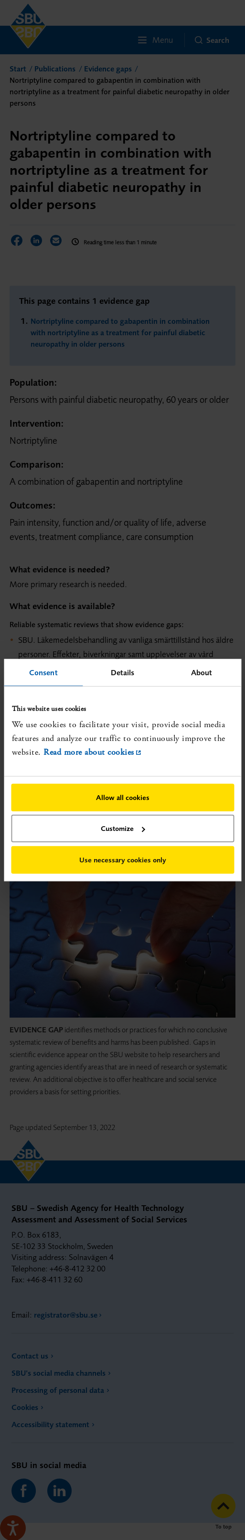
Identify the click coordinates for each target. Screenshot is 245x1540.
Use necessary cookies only (122, 859)
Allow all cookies (122, 797)
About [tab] (202, 672)
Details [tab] (123, 672)
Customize (123, 828)
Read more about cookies (88, 752)
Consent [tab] (43, 672)
